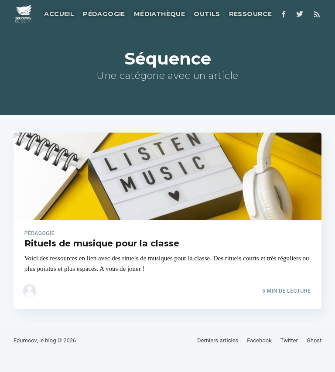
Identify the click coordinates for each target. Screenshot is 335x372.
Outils (207, 14)
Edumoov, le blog (35, 340)
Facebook (259, 340)
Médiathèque (159, 14)
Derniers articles (217, 340)
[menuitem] (58, 14)
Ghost (314, 340)
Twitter (289, 340)
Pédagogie (104, 14)
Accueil (59, 14)
